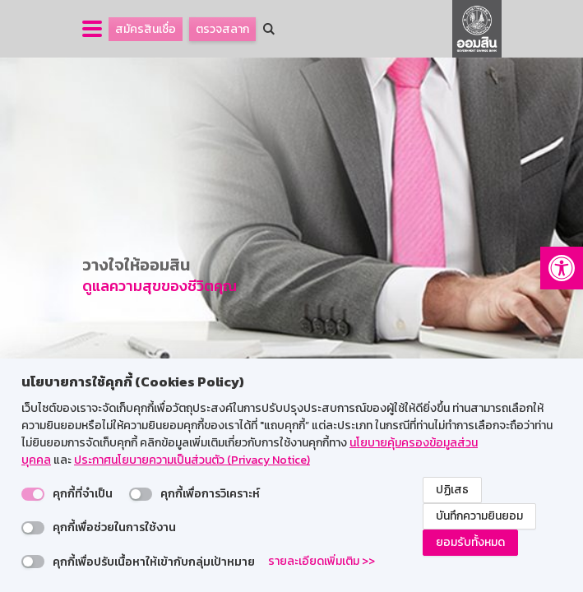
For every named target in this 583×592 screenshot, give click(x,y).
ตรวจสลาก (222, 29)
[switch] (32, 494)
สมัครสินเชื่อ (145, 29)
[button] (561, 268)
